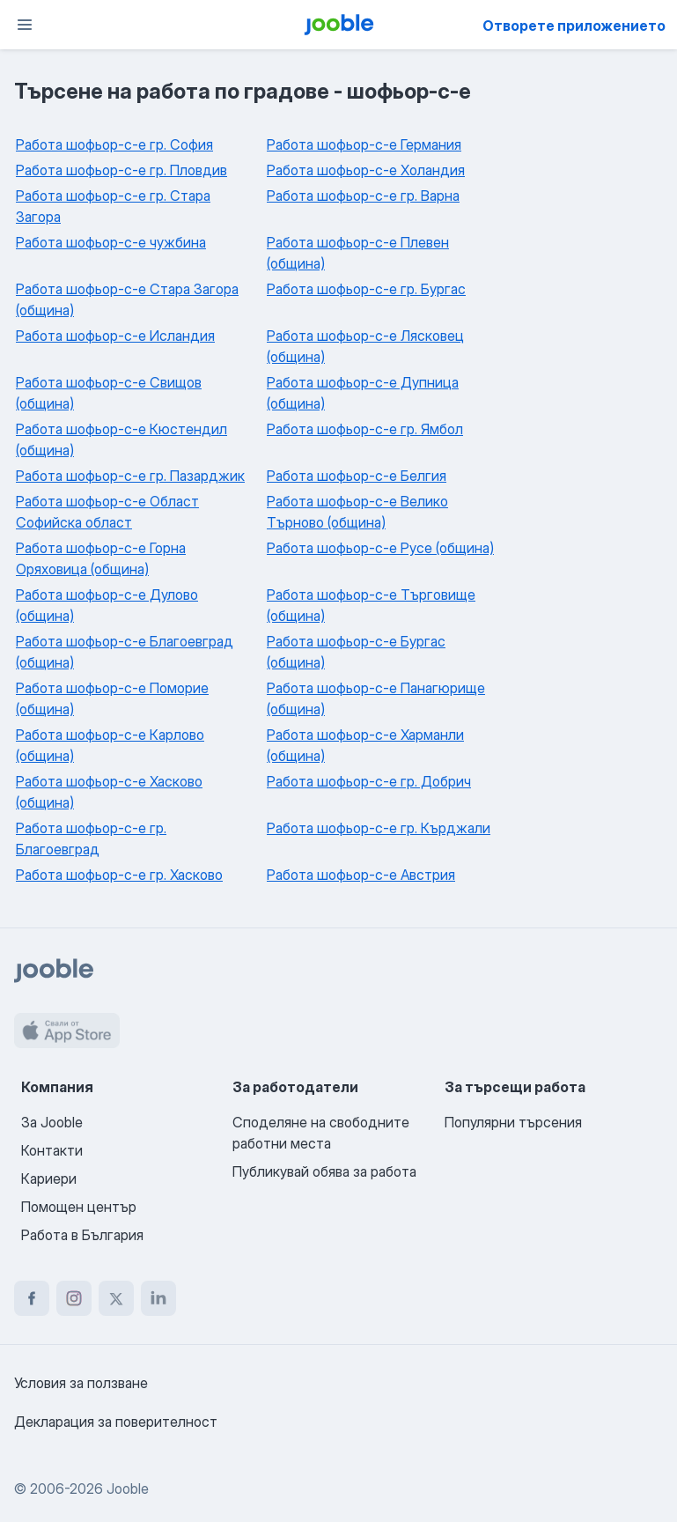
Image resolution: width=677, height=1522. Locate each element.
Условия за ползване (81, 1383)
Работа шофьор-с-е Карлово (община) (110, 745)
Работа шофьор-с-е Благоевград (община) (124, 651)
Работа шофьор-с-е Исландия (115, 335)
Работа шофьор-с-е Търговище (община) (371, 605)
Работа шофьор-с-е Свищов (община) (109, 392)
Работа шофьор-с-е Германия (364, 144)
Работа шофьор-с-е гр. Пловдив (121, 170)
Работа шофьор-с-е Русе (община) (380, 548)
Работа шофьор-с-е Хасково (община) (109, 791)
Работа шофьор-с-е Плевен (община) (358, 252)
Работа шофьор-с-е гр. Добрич (369, 781)
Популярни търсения (513, 1122)
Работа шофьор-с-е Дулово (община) (107, 605)
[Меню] (24, 24)
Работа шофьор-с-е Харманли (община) (365, 745)
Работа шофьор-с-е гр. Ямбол (365, 429)
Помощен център (78, 1206)
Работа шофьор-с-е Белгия (356, 475)
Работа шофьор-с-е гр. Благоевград (91, 838)
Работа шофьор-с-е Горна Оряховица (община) (101, 558)
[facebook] (31, 1298)
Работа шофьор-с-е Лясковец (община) (365, 346)
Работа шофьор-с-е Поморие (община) (112, 698)
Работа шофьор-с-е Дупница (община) (363, 392)
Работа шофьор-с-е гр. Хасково (119, 874)
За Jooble (52, 1122)
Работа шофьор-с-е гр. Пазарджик (130, 475)
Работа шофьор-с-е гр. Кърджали (378, 828)
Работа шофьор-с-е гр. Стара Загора (113, 206)
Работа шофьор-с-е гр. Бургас (366, 289)
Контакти (52, 1150)
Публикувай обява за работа (324, 1171)
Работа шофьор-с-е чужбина (111, 242)
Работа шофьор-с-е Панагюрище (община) (376, 698)
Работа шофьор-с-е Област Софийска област (107, 511)
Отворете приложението (574, 25)
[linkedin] (158, 1298)
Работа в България (82, 1235)
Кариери (49, 1178)
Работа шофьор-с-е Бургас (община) (356, 651)
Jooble (128, 1488)
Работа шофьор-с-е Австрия (361, 874)
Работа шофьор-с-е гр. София (114, 144)
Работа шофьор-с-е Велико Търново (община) (357, 511)
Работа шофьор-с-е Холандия (366, 170)
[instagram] (74, 1298)
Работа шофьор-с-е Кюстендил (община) (121, 439)
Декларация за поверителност (115, 1421)
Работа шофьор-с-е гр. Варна (363, 195)
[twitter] (116, 1298)
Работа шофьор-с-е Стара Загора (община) (127, 299)
